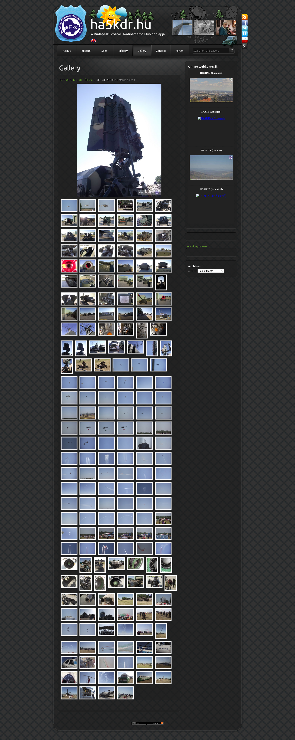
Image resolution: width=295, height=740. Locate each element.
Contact (161, 50)
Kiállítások (86, 80)
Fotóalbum (67, 80)
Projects (85, 50)
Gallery (142, 50)
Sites (104, 50)
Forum (179, 50)
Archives (192, 271)
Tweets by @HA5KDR (196, 246)
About (67, 50)
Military (123, 50)
